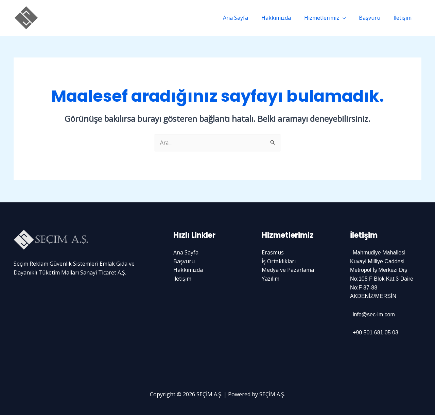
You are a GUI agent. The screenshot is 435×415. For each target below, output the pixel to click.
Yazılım (270, 278)
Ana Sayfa (245, 17)
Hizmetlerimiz (330, 17)
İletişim (404, 17)
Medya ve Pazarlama (288, 270)
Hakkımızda (284, 17)
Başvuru (373, 17)
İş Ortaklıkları (279, 261)
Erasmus (273, 252)
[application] (348, 17)
